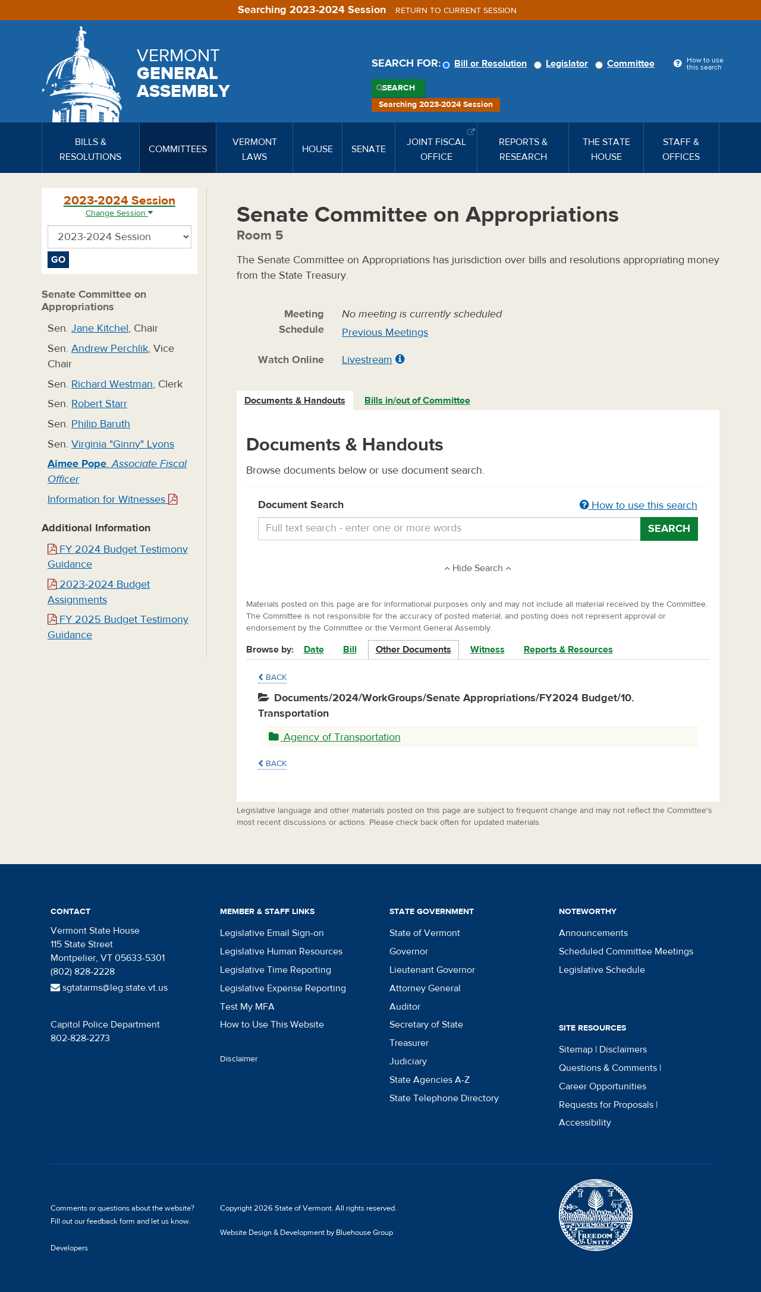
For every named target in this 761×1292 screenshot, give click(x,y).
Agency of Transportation (335, 737)
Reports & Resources (568, 650)
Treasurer (409, 1043)
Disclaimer (239, 1059)
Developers (69, 1248)
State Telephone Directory (444, 1098)
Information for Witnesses (112, 499)
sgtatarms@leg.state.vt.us (109, 988)
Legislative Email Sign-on (272, 933)
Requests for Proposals (606, 1105)
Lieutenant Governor (432, 970)
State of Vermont (424, 933)
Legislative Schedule (602, 970)
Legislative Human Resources (281, 951)
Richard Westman (112, 384)
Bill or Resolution (486, 64)
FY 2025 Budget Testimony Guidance (118, 627)
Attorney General (425, 988)
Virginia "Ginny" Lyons (122, 444)
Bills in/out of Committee (417, 400)
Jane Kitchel (99, 328)
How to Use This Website (272, 1025)
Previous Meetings (385, 332)
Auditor (404, 1007)
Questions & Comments (608, 1068)
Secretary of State (426, 1025)
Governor (408, 951)
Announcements (593, 933)
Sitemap (576, 1049)
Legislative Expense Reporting (283, 988)
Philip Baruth (100, 424)
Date (314, 650)
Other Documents (413, 650)
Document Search (478, 505)
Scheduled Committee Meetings (626, 951)
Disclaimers (623, 1049)
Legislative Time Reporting (275, 970)
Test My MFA (247, 1007)
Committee (627, 64)
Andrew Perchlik (109, 348)
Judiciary (408, 1061)
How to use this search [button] (638, 505)
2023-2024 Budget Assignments (99, 592)
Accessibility (585, 1123)
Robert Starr (99, 404)
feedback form (111, 1221)
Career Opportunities (602, 1086)
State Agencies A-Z (429, 1080)
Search (398, 88)
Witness (487, 650)
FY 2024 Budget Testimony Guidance (118, 557)
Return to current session (456, 10)
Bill (350, 650)
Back (272, 677)
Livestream (367, 360)
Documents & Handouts (294, 400)
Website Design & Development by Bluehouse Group (306, 1232)
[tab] (295, 401)
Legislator (562, 64)
